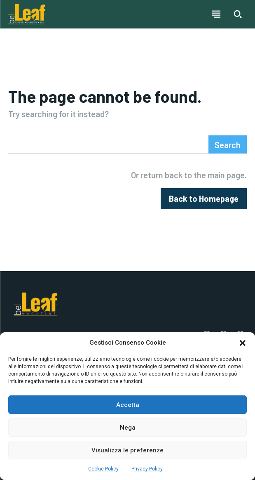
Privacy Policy (147, 469)
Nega (128, 427)
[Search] (227, 144)
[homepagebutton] (204, 198)
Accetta (127, 405)
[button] (243, 343)
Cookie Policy (103, 469)
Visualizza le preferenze (127, 450)
